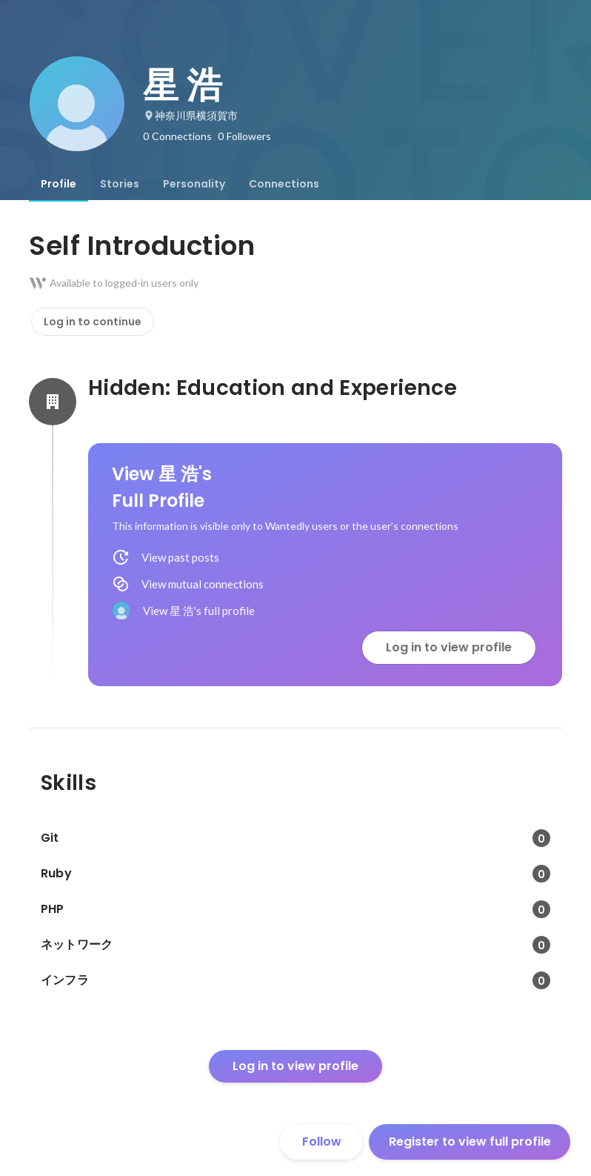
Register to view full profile (470, 1141)
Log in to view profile (449, 647)
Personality (194, 183)
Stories (119, 183)
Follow (321, 1141)
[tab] (58, 184)
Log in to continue (92, 321)
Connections (284, 183)
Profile (58, 183)
